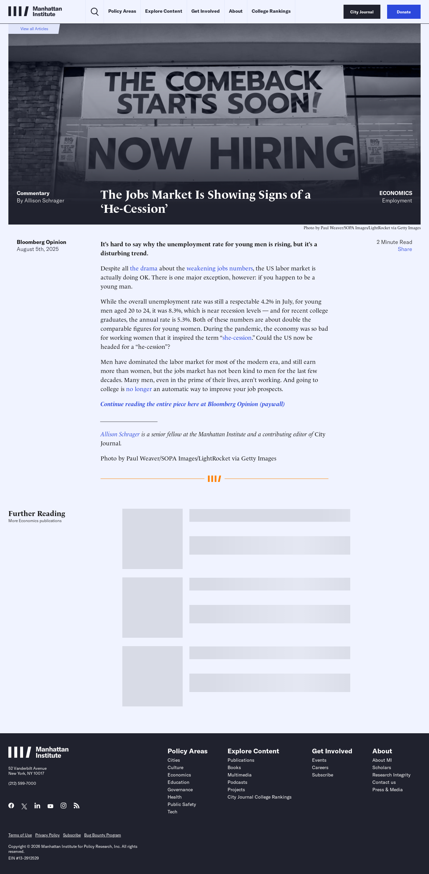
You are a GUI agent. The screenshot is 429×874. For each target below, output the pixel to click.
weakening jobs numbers (220, 267)
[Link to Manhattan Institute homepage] (38, 755)
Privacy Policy (47, 834)
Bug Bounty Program (102, 834)
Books (234, 767)
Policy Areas (122, 11)
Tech (172, 812)
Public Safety (182, 804)
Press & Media (387, 790)
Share (405, 249)
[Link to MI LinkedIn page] (37, 807)
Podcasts (237, 782)
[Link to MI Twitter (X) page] (24, 806)
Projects (236, 790)
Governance (180, 790)
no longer (139, 388)
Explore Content (163, 11)
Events (319, 760)
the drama (144, 267)
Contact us (384, 782)
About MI (382, 760)
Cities (174, 760)
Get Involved (205, 11)
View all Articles (34, 28)
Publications (241, 760)
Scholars (381, 767)
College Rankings (271, 11)
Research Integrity (391, 775)
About (236, 11)
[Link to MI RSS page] (76, 807)
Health (175, 797)
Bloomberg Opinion (41, 242)
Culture (175, 767)
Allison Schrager (44, 200)
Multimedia (240, 775)
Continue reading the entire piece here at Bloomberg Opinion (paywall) (193, 403)
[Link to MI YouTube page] (50, 806)
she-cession (237, 337)
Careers (320, 767)
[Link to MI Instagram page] (63, 807)
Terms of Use (20, 834)
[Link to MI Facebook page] (11, 807)
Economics (395, 193)
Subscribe (322, 775)
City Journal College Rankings (260, 797)
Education (178, 782)
